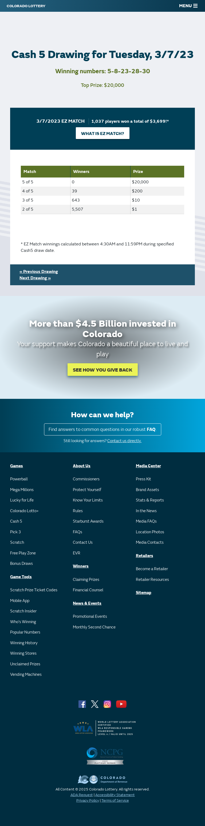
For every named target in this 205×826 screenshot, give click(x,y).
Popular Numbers (25, 632)
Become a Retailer (152, 569)
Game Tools (21, 577)
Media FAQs (146, 521)
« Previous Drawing (38, 271)
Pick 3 (15, 532)
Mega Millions (22, 489)
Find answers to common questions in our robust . (103, 429)
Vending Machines (26, 674)
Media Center (148, 466)
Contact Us (83, 542)
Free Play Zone (23, 553)
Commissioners (86, 479)
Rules (78, 511)
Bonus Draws (21, 563)
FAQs (77, 532)
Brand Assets (147, 489)
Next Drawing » (35, 278)
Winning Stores (23, 653)
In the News (146, 511)
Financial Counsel (88, 590)
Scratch (17, 542)
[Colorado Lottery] (26, 6)
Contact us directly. (124, 440)
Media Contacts (150, 542)
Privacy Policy (87, 800)
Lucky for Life (22, 500)
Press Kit (143, 479)
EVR (76, 553)
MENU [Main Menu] (188, 6)
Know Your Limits (88, 500)
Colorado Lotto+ (24, 511)
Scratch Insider (23, 611)
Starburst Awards (88, 521)
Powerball (19, 479)
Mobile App (19, 600)
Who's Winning (23, 621)
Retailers (144, 555)
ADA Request (81, 795)
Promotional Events (90, 616)
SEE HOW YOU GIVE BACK (102, 370)
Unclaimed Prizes (25, 664)
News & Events (87, 603)
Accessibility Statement (115, 795)
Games (16, 466)
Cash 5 (16, 521)
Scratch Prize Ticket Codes (33, 590)
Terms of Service (115, 800)
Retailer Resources (152, 579)
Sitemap (143, 592)
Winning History (24, 643)
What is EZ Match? (102, 133)
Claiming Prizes (86, 579)
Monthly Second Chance (94, 627)
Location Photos (150, 532)
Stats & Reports (150, 500)
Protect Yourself (87, 489)
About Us (81, 466)
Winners (81, 566)
